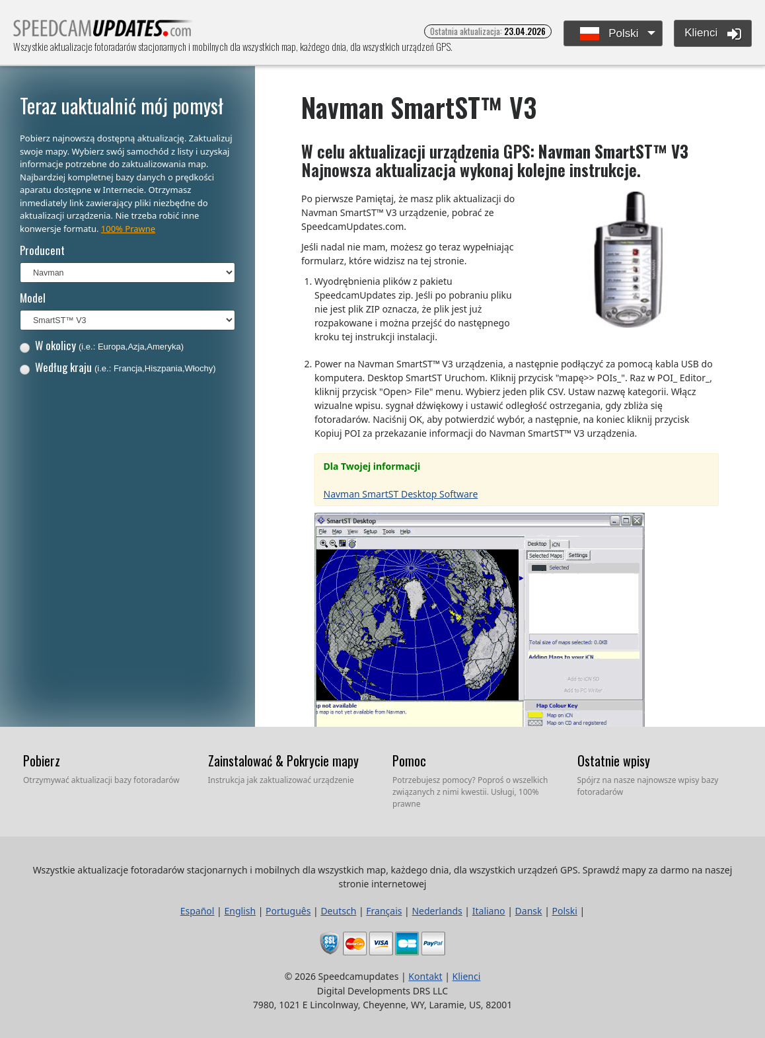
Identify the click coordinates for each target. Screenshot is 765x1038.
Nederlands (437, 911)
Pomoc (409, 760)
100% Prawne (128, 229)
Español (197, 911)
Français (384, 911)
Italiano (488, 911)
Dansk (528, 911)
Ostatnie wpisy (613, 760)
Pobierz (41, 760)
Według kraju (118, 367)
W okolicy (102, 345)
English (240, 911)
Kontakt (425, 976)
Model (33, 297)
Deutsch (338, 911)
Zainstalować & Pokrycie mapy (283, 760)
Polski (609, 34)
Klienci (712, 34)
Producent (42, 250)
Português (288, 911)
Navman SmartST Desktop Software (401, 494)
